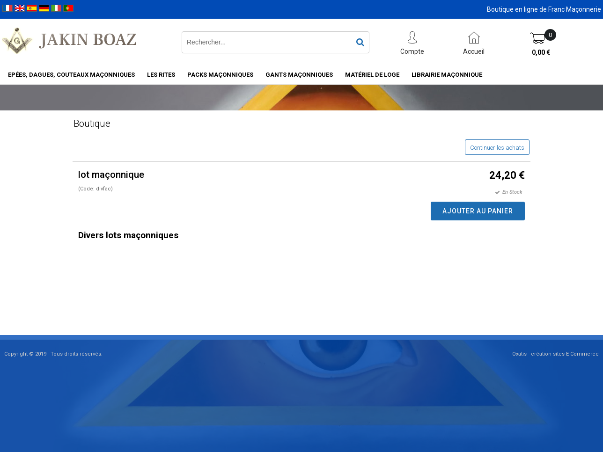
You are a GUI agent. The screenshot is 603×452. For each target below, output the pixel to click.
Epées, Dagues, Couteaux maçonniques (71, 74)
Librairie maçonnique (447, 74)
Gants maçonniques (299, 74)
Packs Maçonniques (220, 74)
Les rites (161, 74)
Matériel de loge (372, 74)
